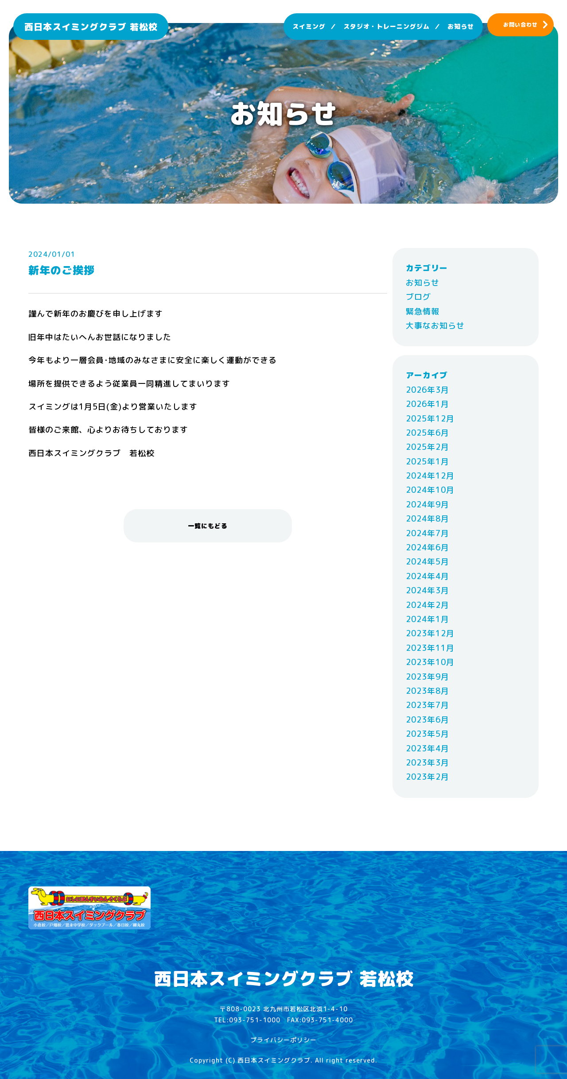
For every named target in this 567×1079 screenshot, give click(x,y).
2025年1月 (427, 461)
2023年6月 (427, 719)
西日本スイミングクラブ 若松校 (91, 26)
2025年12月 (430, 418)
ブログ (418, 296)
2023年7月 (427, 705)
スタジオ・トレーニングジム (386, 26)
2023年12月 (430, 633)
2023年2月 (427, 776)
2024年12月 (430, 475)
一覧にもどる (208, 526)
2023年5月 (427, 733)
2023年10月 (430, 662)
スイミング (309, 26)
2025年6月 (427, 432)
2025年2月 (427, 446)
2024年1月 (427, 619)
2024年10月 (430, 489)
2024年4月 (427, 576)
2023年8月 (427, 690)
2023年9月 (427, 676)
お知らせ (460, 26)
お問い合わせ (520, 24)
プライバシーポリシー (283, 1040)
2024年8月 (427, 518)
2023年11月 (430, 648)
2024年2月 (427, 605)
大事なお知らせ (435, 325)
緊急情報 (422, 311)
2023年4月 (427, 748)
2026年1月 (427, 404)
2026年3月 (427, 389)
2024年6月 (427, 547)
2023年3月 (427, 762)
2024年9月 (427, 504)
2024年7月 (427, 533)
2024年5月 (427, 561)
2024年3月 (427, 590)
